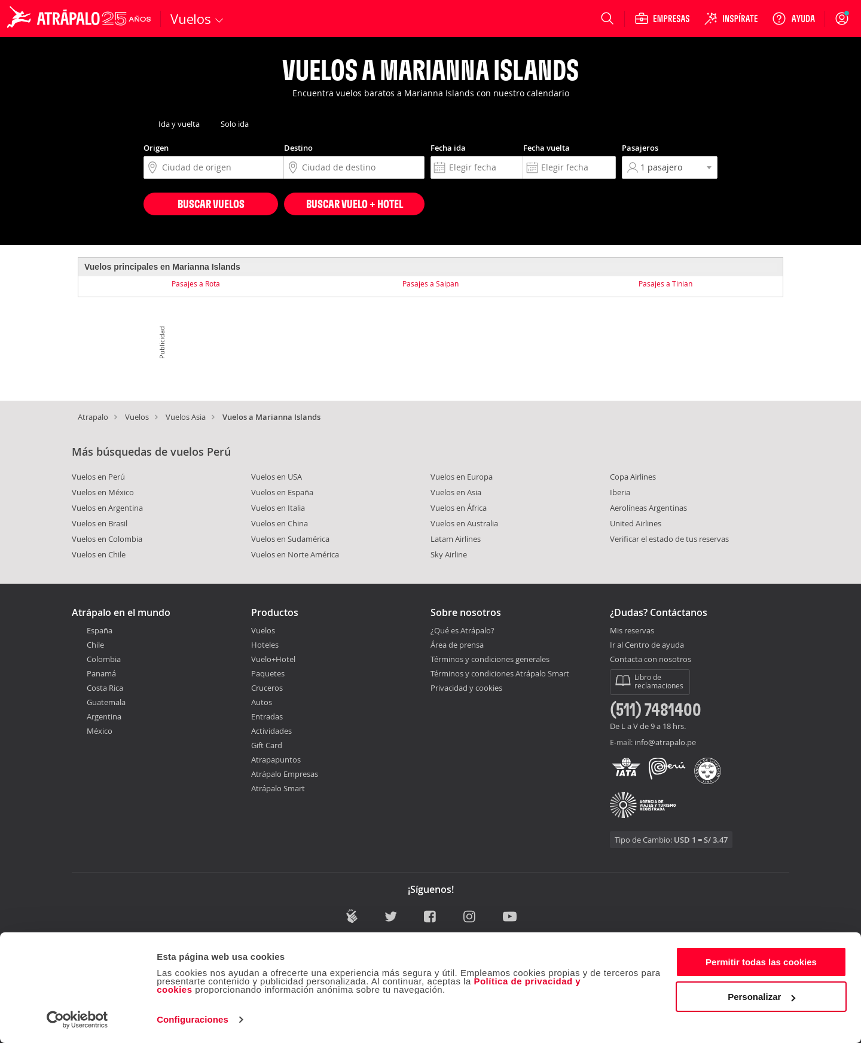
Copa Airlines (633, 476)
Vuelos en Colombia (107, 538)
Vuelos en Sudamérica (290, 538)
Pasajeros (640, 147)
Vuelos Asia (186, 416)
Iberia (620, 492)
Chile (95, 644)
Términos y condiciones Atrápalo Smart (499, 673)
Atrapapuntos (276, 759)
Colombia (104, 659)
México (99, 730)
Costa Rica (105, 687)
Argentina (104, 716)
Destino (298, 147)
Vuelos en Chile (99, 554)
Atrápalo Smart (278, 788)
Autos (261, 702)
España (99, 630)
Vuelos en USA (276, 476)
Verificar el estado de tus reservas (669, 538)
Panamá (101, 673)
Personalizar (761, 997)
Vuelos (137, 416)
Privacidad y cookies (466, 687)
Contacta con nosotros (650, 659)
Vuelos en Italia (278, 507)
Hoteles (265, 644)
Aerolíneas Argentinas (648, 507)
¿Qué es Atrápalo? (462, 630)
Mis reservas (632, 631)
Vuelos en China (279, 523)
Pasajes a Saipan (430, 283)
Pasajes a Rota (196, 283)
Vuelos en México (103, 492)
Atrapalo (93, 416)
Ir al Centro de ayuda (647, 645)
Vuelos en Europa (461, 476)
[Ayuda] (793, 18)
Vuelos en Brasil (99, 523)
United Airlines (635, 523)
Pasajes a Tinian (665, 283)
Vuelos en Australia (464, 523)
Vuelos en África (458, 507)
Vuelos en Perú (98, 476)
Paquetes (268, 673)
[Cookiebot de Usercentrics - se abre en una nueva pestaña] (77, 1020)
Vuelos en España (282, 492)
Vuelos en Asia (455, 492)
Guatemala (106, 702)
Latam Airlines (455, 538)
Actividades (271, 730)
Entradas (267, 716)
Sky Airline (448, 554)
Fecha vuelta (546, 147)
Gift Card (266, 745)
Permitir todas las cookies (761, 962)
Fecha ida (448, 147)
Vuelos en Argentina (107, 507)
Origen (156, 147)
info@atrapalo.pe (665, 742)
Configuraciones (192, 1019)
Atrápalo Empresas (284, 773)
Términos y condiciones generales (489, 659)
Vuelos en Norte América (295, 554)
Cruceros (267, 687)
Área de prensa (457, 644)
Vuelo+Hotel (273, 659)
